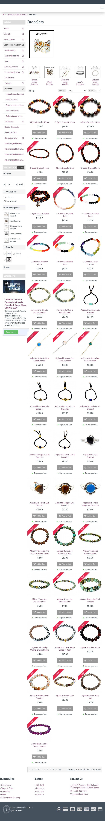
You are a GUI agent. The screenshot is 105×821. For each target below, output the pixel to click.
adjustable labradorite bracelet (39, 407)
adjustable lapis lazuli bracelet (90, 407)
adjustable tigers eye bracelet (39, 504)
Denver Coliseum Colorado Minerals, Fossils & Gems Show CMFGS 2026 (16, 303)
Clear (22, 168)
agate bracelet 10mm (90, 647)
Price (8, 174)
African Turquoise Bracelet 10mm (65, 552)
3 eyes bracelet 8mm (90, 168)
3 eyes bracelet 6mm (65, 168)
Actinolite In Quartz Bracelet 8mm (65, 311)
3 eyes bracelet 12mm (65, 122)
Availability (11, 192)
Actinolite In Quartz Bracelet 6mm (39, 311)
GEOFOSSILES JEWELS (16, 14)
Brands (9, 247)
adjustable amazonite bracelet (90, 311)
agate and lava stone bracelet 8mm (65, 648)
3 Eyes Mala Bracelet (39, 213)
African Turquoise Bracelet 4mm (65, 600)
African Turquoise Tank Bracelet (90, 600)
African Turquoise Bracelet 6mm (90, 552)
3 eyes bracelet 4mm (39, 168)
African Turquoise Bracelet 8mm (39, 600)
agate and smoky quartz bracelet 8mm (39, 648)
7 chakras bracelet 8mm (65, 263)
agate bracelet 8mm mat (90, 696)
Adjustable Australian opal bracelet (39, 359)
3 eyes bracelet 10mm (39, 122)
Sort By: (62, 91)
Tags (8, 267)
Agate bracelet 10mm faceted (39, 696)
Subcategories (12, 208)
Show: (91, 91)
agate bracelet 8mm (65, 695)
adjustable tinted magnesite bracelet (90, 504)
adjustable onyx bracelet (90, 455)
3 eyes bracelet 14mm (90, 122)
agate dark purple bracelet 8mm (39, 745)
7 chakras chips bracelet (90, 263)
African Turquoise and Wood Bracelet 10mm (39, 552)
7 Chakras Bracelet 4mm (65, 214)
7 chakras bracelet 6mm (90, 214)
